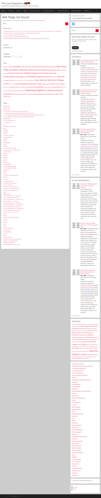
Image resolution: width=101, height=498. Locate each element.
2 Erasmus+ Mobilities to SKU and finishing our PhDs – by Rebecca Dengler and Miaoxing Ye (22, 33)
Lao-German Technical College (10, 148)
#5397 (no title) (6, 105)
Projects (5, 171)
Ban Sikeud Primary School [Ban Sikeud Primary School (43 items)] (36, 70)
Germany (74, 404)
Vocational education (63, 10)
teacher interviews (85, 351)
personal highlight (76, 348)
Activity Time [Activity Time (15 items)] (24, 67)
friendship (91, 335)
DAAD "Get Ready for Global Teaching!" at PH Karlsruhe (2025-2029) (89, 225)
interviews (84, 337)
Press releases (6, 162)
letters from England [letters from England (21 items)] (57, 84)
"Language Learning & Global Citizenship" (82, 366)
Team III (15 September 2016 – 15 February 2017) (13, 199)
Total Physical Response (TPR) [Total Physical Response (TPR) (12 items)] (19, 94)
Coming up (6, 131)
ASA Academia (89, 146)
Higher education (76, 10)
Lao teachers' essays (81, 339)
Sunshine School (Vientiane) (77, 351)
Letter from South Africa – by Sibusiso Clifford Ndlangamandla (16, 36)
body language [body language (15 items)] (51, 70)
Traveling (74, 466)
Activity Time (86, 324)
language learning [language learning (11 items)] (8, 80)
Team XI (5, 213)
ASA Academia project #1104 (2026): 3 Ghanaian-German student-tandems (87, 131)
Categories (6, 130)
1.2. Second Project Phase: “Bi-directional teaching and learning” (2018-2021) (19, 113)
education (85, 330)
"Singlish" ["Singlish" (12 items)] (10, 66)
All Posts (74, 377)
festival (86, 335)
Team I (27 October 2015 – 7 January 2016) (12, 195)
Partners (11, 10)
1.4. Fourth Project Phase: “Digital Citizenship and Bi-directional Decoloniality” (19, 116)
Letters (73, 420)
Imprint (5, 144)
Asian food (91, 324)
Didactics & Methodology (78, 398)
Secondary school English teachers (11, 186)
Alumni (5, 124)
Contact (5, 133)
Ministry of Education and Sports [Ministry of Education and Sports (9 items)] (23, 87)
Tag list (5, 192)
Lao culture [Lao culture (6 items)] (12, 84)
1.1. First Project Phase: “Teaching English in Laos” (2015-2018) (16, 111)
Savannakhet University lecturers (10, 183)
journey (89, 337)
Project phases (6, 169)
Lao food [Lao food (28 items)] (18, 84)
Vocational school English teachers (10, 240)
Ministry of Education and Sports (92, 346)
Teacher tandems (76, 450)
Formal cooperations (8, 137)
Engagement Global (85, 144)
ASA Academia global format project (81, 379)
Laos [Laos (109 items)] (23, 83)
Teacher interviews (76, 448)
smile (91, 348)
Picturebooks (75, 427)
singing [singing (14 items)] (53, 87)
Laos (84, 344)
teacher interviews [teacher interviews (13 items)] (21, 90)
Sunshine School (7, 122)
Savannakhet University (8, 181)
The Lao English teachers (8, 228)
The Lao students (76, 459)
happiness (74, 337)
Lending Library (89, 344)
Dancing (74, 393)
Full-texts (5, 139)
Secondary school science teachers (11, 190)
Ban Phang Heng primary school (10, 126)
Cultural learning (76, 384)
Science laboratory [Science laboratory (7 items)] (47, 87)
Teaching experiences (77, 452)
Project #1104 (89, 148)
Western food (86, 358)
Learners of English (7, 151)
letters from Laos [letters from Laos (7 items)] (7, 87)
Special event (75, 443)
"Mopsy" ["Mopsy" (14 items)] (6, 67)
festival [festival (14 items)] (25, 77)
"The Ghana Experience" (78, 370)
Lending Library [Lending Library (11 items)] (46, 84)
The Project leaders (7, 231)
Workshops (75, 475)
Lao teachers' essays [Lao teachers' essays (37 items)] (34, 84)
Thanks (5, 226)
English (74, 400)
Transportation (75, 464)
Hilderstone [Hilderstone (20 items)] (49, 77)
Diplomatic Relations (79, 330)
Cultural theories (76, 386)
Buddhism (74, 330)
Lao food (74, 339)
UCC (93, 159)
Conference (75, 382)
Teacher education (76, 445)
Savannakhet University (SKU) (79, 436)
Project (3, 10)
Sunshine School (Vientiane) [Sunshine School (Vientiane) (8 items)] (10, 90)
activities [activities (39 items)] (16, 67)
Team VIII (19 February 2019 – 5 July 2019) (12, 210)
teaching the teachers (92, 354)
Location (5, 155)
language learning (95, 337)
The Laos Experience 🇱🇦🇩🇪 (15, 3)
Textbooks (74, 457)
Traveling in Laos (76, 470)
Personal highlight (76, 425)
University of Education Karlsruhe (89, 71)
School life (74, 439)
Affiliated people (7, 118)
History (73, 411)
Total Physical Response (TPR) (78, 356)
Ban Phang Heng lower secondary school (12, 244)
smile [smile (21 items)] (57, 87)
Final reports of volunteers (9, 135)
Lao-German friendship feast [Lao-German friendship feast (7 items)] (29, 80)
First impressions (76, 402)
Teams (19, 10)
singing (88, 348)
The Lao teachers (7, 230)
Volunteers (74, 473)
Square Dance (95, 348)
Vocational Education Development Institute (12, 239)
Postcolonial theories (77, 429)
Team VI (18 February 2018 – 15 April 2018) (12, 206)
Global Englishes (76, 407)
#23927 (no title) (7, 109)
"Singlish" (77, 324)
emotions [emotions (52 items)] (11, 73)
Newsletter (6, 157)
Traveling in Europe (77, 468)
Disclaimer (6, 179)
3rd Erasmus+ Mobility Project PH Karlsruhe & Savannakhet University (88, 77)
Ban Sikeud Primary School (83, 328)
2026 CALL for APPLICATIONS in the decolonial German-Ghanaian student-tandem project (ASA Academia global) (26, 38)
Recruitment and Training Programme (11, 175)
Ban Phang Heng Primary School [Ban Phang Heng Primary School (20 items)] (45, 67)
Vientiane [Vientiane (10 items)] (29, 94)
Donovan (14, 496)
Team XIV (5, 219)
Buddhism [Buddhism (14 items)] (59, 70)
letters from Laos (79, 346)
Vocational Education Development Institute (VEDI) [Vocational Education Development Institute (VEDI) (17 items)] (47, 94)
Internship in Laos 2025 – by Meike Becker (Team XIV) (14, 34)
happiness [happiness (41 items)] (40, 77)
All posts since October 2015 (9, 120)
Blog (26, 10)
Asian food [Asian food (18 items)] (31, 67)
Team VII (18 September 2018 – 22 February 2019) (14, 208)
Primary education (35, 10)
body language (93, 328)
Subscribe (75, 47)
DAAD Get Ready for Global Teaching (81, 391)
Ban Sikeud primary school (9, 242)
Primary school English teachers (10, 166)
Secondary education (49, 10)
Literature (5, 153)
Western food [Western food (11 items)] (7, 96)
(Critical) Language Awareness (80, 375)
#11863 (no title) (7, 107)
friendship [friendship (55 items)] (32, 76)
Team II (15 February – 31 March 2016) (11, 197)
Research (87, 10)
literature (84, 346)
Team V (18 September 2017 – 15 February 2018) (13, 204)
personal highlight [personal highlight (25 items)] (37, 87)
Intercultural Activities (77, 414)
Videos (5, 235)
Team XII (5, 215)
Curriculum (74, 389)
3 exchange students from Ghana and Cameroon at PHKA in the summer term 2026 (89, 91)
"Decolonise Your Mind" (78, 364)
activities (81, 324)
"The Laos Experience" (77, 373)
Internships (6, 146)
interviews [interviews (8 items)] (55, 76)
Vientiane (85, 356)
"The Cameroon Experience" (79, 368)
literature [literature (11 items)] (13, 87)
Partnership (75, 423)
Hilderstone (79, 337)
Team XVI (5, 222)
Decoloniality (75, 395)
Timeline (5, 233)
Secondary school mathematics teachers (12, 188)
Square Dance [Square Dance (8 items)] (62, 87)
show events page (75, 174)
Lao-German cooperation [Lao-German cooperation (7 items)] (18, 80)
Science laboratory (83, 348)
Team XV (5, 221)
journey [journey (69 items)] (61, 76)
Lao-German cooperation (92, 339)
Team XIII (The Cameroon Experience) (11, 217)
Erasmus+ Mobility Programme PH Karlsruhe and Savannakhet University (85, 333)
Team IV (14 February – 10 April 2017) (11, 201)
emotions (90, 330)
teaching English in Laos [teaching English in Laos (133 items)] (39, 90)
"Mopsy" (73, 324)
